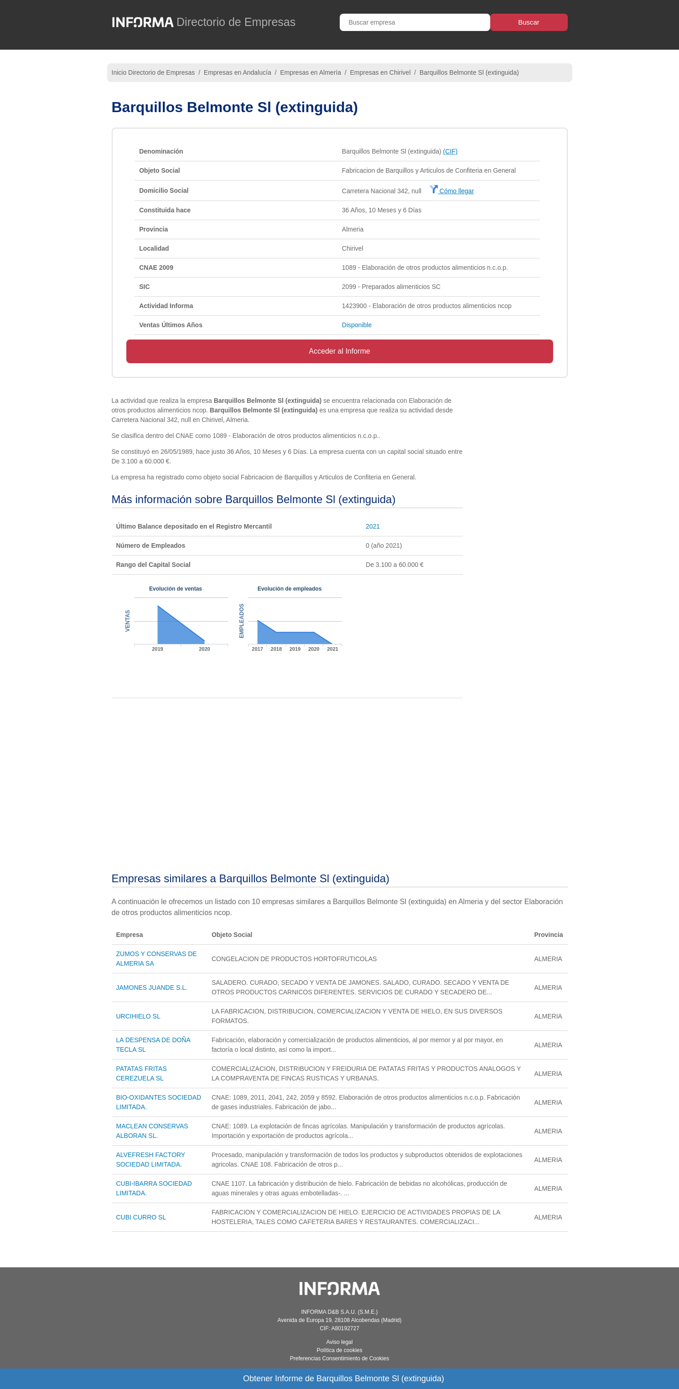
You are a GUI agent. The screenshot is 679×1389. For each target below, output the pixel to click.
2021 (373, 526)
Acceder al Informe (339, 351)
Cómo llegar (452, 191)
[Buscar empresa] (415, 22)
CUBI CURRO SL (141, 1217)
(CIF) (450, 151)
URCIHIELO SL (138, 1016)
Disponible (357, 325)
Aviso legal (340, 1342)
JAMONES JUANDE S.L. (151, 987)
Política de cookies (339, 1350)
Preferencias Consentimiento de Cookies (339, 1358)
